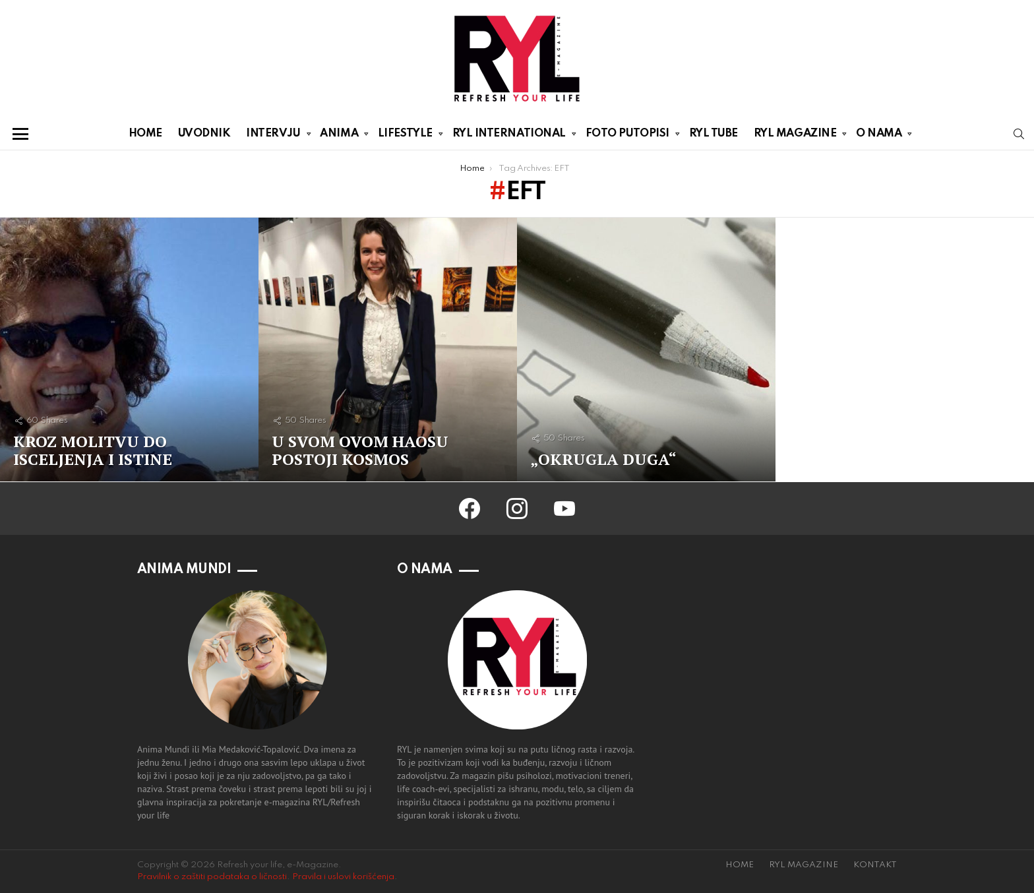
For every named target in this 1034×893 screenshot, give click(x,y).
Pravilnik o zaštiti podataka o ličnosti (212, 877)
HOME (145, 133)
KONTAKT (875, 865)
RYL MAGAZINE (795, 136)
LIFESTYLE (405, 136)
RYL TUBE (713, 133)
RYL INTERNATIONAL (509, 136)
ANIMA (339, 136)
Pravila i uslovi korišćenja (343, 877)
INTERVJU (273, 136)
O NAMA (878, 136)
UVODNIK (204, 133)
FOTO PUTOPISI (627, 136)
